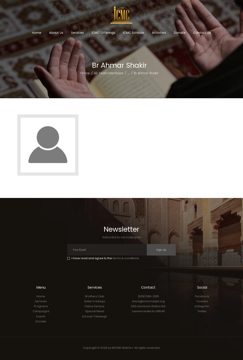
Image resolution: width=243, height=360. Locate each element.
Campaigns (41, 311)
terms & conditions (126, 258)
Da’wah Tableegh (94, 316)
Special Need (94, 311)
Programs (41, 306)
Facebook (202, 296)
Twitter (202, 311)
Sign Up (161, 249)
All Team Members (108, 73)
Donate (41, 321)
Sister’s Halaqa (94, 301)
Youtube (202, 301)
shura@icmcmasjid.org (148, 301)
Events (40, 316)
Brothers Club (94, 296)
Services (41, 301)
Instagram (202, 306)
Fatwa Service (94, 306)
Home (85, 73)
